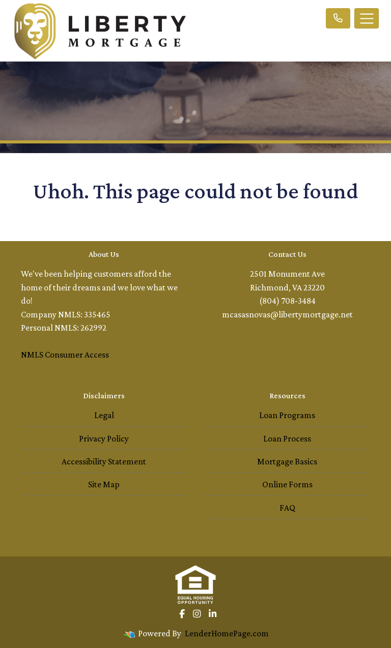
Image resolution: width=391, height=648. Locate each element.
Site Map (104, 484)
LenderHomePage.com (227, 633)
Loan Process (287, 438)
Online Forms (287, 484)
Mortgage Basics (287, 461)
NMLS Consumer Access (65, 354)
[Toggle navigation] (366, 18)
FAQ (287, 508)
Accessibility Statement (104, 461)
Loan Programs (287, 415)
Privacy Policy (104, 438)
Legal (104, 415)
